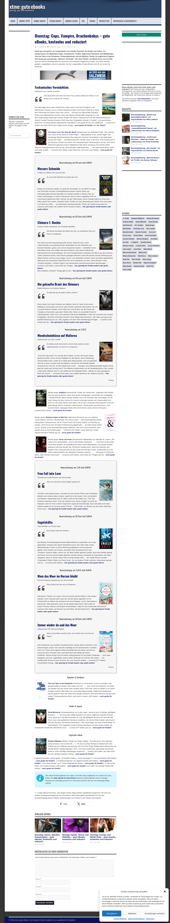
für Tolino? (101, 125)
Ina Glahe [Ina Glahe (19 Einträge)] (154, 239)
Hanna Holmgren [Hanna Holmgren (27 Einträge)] (142, 239)
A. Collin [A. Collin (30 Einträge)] (126, 218)
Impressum (150, 919)
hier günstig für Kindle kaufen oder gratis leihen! (92, 271)
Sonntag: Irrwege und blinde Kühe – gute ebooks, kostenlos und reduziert (103, 837)
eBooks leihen (71, 21)
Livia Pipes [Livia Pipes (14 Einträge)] (137, 249)
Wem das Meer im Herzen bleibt (58, 576)
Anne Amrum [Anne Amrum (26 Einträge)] (153, 222)
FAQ (84, 21)
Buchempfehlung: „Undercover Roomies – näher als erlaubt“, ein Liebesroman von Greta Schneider (145, 139)
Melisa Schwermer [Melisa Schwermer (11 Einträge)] (129, 256)
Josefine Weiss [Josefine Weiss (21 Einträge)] (146, 242)
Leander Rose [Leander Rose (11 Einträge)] (141, 245)
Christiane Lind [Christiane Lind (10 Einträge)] (138, 228)
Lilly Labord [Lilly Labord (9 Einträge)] (127, 249)
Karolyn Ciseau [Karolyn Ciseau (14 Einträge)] (128, 245)
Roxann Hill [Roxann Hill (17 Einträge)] (137, 263)
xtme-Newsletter (144, 99)
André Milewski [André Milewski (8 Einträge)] (141, 222)
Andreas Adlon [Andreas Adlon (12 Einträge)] (128, 222)
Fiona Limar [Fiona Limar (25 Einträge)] (127, 235)
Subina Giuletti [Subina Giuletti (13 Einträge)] (139, 266)
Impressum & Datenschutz (126, 21)
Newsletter (104, 21)
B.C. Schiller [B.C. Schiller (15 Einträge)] (139, 225)
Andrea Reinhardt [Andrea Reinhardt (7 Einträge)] (153, 218)
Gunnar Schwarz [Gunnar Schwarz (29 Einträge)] (128, 239)
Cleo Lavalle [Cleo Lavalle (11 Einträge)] (150, 228)
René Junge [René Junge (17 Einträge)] (147, 259)
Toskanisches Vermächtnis (52, 87)
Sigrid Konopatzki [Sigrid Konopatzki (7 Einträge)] (150, 263)
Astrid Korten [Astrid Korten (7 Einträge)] (127, 225)
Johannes (43, 47)
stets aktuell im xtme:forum (64, 778)
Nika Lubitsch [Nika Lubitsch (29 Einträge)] (153, 256)
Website (38, 894)
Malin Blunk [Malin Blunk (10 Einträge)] (148, 249)
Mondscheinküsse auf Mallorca (57, 335)
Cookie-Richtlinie (120, 919)
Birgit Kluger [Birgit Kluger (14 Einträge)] (150, 225)
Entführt (62, 392)
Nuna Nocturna (54, 712)
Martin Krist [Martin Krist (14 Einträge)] (143, 252)
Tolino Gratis (55, 21)
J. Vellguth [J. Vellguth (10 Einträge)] (134, 242)
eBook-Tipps (24, 21)
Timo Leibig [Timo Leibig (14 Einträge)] (127, 269)
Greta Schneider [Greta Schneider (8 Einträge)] (150, 235)
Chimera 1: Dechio (49, 222)
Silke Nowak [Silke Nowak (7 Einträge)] (127, 266)
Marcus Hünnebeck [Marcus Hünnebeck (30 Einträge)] (129, 252)
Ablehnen (132, 913)
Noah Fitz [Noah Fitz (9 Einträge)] (126, 259)
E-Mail (37, 887)
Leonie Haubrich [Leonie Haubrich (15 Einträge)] (153, 245)
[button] (164, 891)
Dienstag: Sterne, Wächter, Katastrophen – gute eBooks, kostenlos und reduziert (47, 838)
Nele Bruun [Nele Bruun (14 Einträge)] (142, 256)
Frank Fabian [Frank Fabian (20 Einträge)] (138, 235)
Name (37, 879)
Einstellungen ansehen (155, 913)
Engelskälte (45, 522)
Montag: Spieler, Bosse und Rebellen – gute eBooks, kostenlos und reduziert (75, 837)
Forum (92, 21)
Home (13, 21)
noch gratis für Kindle (83, 125)
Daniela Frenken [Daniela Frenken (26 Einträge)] (141, 232)
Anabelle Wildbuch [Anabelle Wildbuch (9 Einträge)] (137, 218)
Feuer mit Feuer (65, 439)
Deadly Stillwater (55, 741)
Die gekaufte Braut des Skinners (58, 284)
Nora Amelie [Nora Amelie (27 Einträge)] (136, 259)
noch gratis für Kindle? (62, 410)
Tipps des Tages (55, 47)
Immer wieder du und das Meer (57, 625)
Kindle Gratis (39, 21)
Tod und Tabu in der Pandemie (60, 683)
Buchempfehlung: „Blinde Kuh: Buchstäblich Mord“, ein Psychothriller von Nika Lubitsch (144, 117)
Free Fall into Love (49, 473)
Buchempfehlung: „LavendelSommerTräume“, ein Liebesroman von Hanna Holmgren (145, 128)
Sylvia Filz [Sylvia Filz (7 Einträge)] (150, 266)
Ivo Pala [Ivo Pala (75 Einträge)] (126, 242)
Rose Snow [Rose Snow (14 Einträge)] (127, 263)
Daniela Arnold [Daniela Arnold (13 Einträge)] (128, 232)
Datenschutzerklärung (136, 919)
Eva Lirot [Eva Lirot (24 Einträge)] (152, 232)
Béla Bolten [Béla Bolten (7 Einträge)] (127, 228)
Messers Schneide (49, 168)
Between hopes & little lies (56, 417)
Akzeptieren (111, 913)
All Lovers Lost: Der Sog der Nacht (62, 132)
